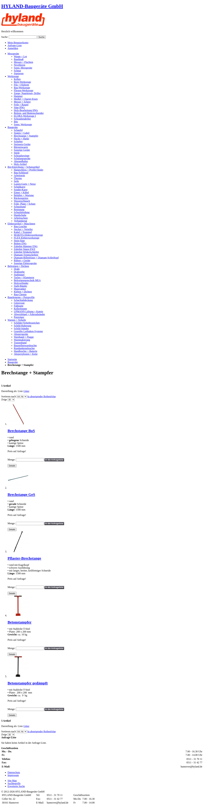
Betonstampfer (20, 622)
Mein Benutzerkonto (18, 42)
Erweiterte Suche (16, 786)
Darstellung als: (9, 391)
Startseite (12, 359)
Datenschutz (14, 772)
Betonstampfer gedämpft (28, 683)
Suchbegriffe (14, 783)
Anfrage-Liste (15, 45)
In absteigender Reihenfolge (41, 396)
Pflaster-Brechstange (24, 558)
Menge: (11, 459)
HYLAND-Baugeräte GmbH (32, 6)
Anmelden (13, 48)
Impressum (13, 775)
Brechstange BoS (21, 431)
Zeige (4, 399)
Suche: (4, 37)
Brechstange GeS (21, 494)
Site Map (12, 780)
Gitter (26, 391)
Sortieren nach (8, 396)
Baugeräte (13, 362)
